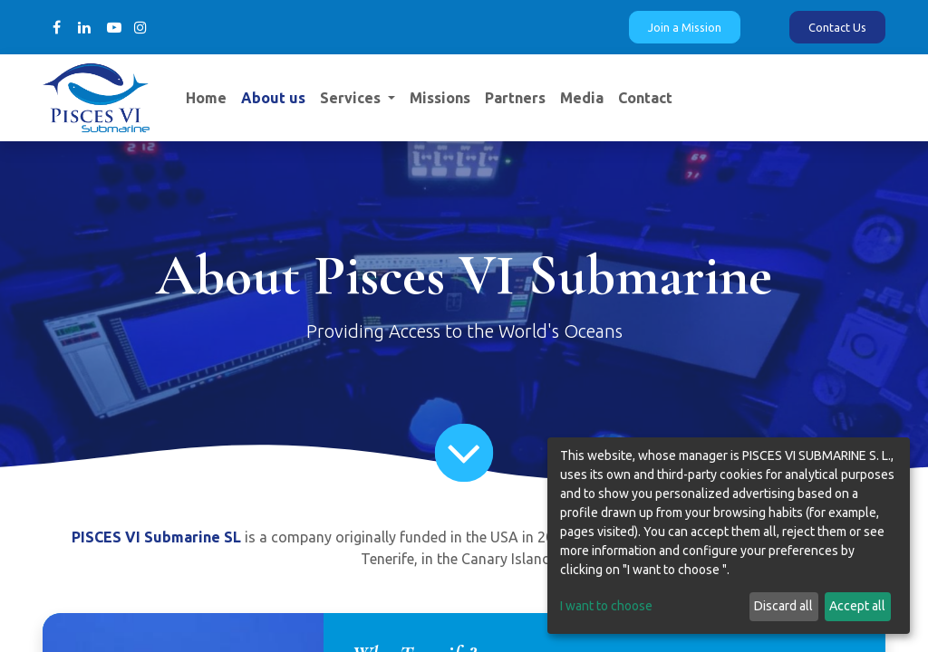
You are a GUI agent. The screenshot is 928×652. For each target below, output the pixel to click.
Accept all (857, 606)
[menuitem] (206, 98)
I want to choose (606, 606)
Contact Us (837, 27)
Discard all (783, 606)
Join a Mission (684, 27)
